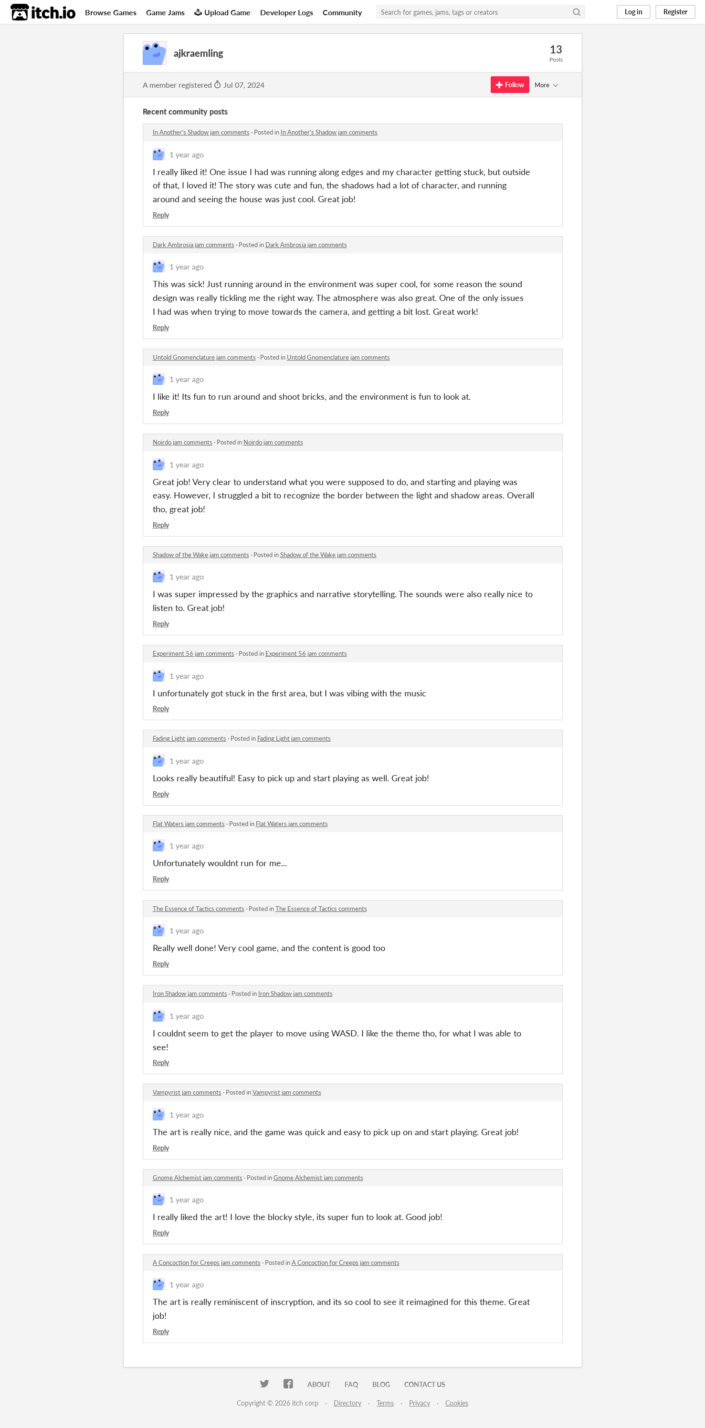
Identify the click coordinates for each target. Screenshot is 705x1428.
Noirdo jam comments (182, 442)
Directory (347, 1403)
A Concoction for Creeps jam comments (207, 1262)
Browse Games (111, 12)
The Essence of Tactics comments (198, 908)
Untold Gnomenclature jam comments (204, 357)
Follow (510, 85)
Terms (385, 1403)
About (318, 1384)
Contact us (424, 1384)
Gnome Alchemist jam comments (197, 1177)
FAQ (351, 1384)
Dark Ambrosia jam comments (193, 244)
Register (675, 12)
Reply (161, 215)
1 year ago (186, 154)
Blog (381, 1384)
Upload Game (222, 12)
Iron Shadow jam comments (190, 993)
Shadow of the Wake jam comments (201, 555)
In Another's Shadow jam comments (201, 132)
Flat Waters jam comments (189, 824)
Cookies (456, 1403)
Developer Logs (286, 12)
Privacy (419, 1403)
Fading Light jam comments (189, 738)
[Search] (577, 12)
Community (342, 12)
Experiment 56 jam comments (193, 653)
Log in (633, 12)
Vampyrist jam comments (187, 1092)
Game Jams (165, 12)
